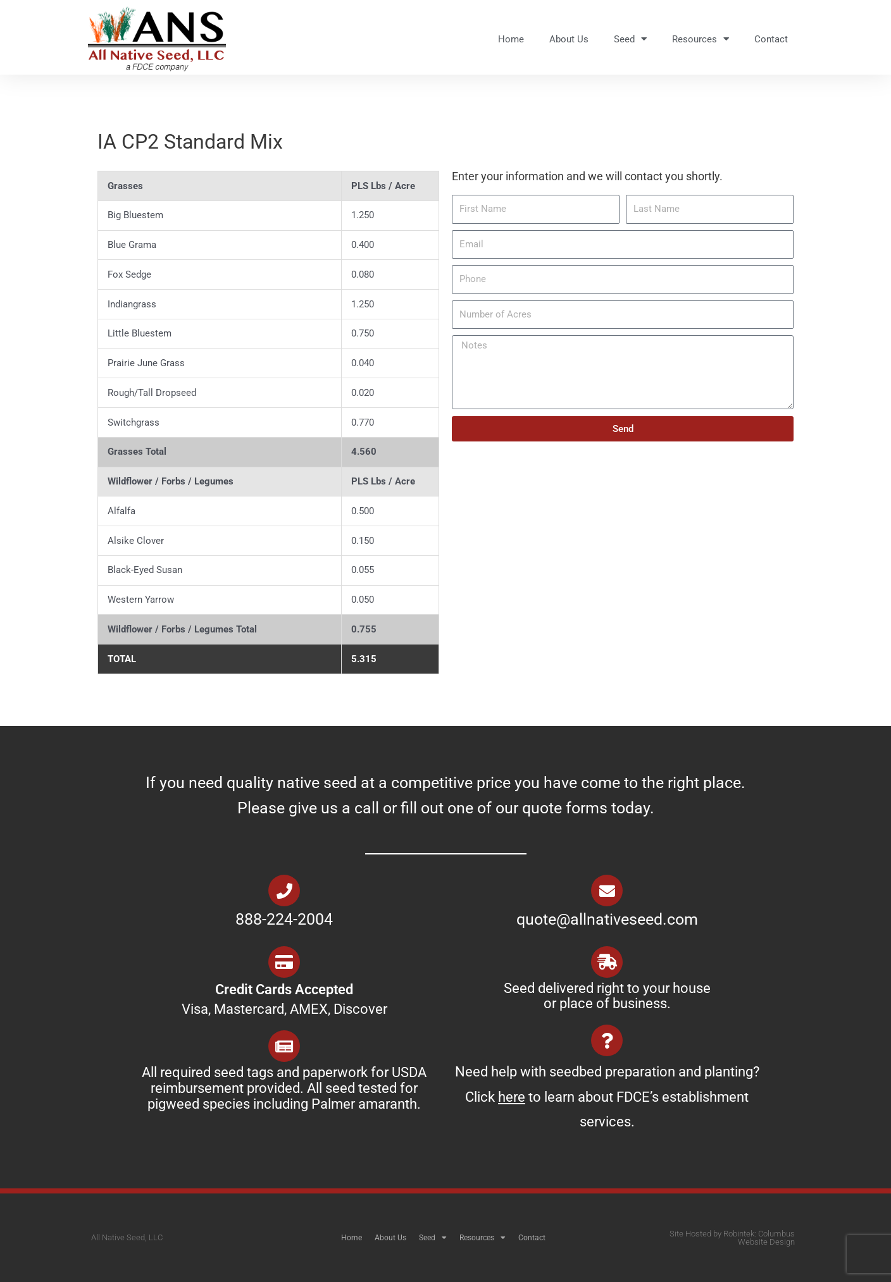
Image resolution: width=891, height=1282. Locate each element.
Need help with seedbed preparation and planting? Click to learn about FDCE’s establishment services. (607, 1097)
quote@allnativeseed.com (607, 919)
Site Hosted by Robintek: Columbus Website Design (732, 1238)
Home (511, 39)
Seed (630, 39)
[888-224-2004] (284, 890)
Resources (700, 39)
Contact (771, 39)
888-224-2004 (284, 919)
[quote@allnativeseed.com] (607, 890)
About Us (569, 39)
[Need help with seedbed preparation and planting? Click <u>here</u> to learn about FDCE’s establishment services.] (607, 1040)
